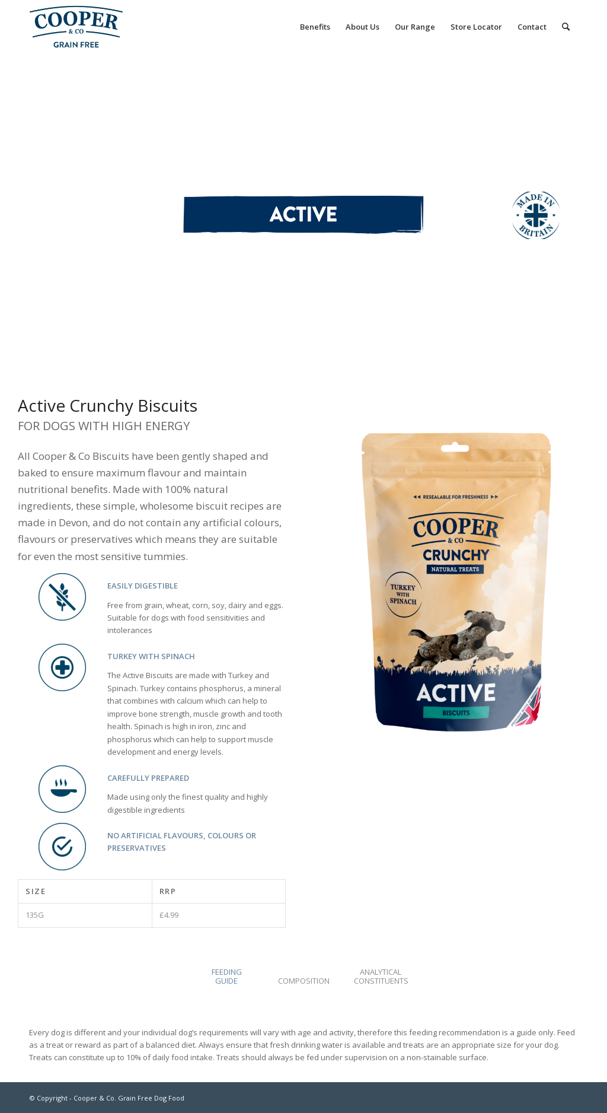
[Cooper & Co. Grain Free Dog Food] (76, 26)
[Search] (565, 26)
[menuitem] (315, 26)
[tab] (226, 981)
